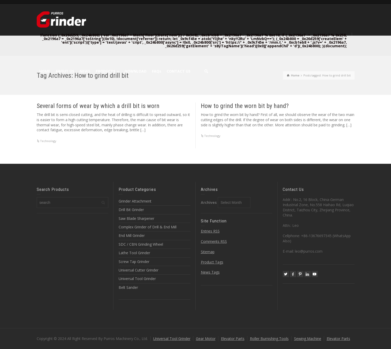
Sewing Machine (307, 338)
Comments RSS (214, 241)
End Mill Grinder (132, 235)
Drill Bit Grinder (131, 209)
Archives (209, 202)
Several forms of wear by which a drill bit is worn (98, 106)
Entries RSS (210, 231)
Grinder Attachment (135, 201)
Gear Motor (206, 338)
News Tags (210, 272)
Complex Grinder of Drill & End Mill (148, 226)
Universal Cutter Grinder (138, 270)
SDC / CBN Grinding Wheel (141, 244)
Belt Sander (128, 287)
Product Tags (212, 262)
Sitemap (207, 251)
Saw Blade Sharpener (136, 218)
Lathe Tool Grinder (134, 252)
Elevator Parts (232, 338)
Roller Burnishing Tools (269, 338)
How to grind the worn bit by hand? (245, 106)
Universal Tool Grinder (137, 278)
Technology (48, 141)
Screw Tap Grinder (134, 261)
